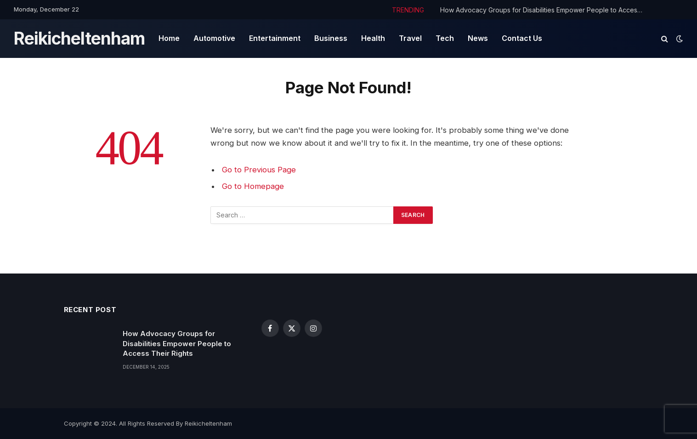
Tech (445, 38)
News (478, 38)
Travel (410, 38)
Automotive (214, 38)
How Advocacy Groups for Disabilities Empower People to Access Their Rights (543, 10)
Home (169, 38)
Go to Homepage (253, 186)
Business (330, 38)
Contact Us (522, 38)
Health (373, 38)
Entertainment (274, 38)
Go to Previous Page (259, 169)
